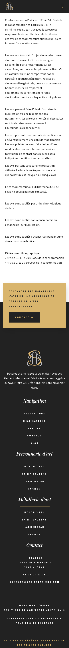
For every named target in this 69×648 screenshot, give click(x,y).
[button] (62, 6)
